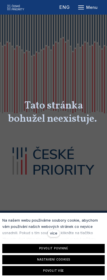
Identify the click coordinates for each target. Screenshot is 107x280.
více (53, 233)
